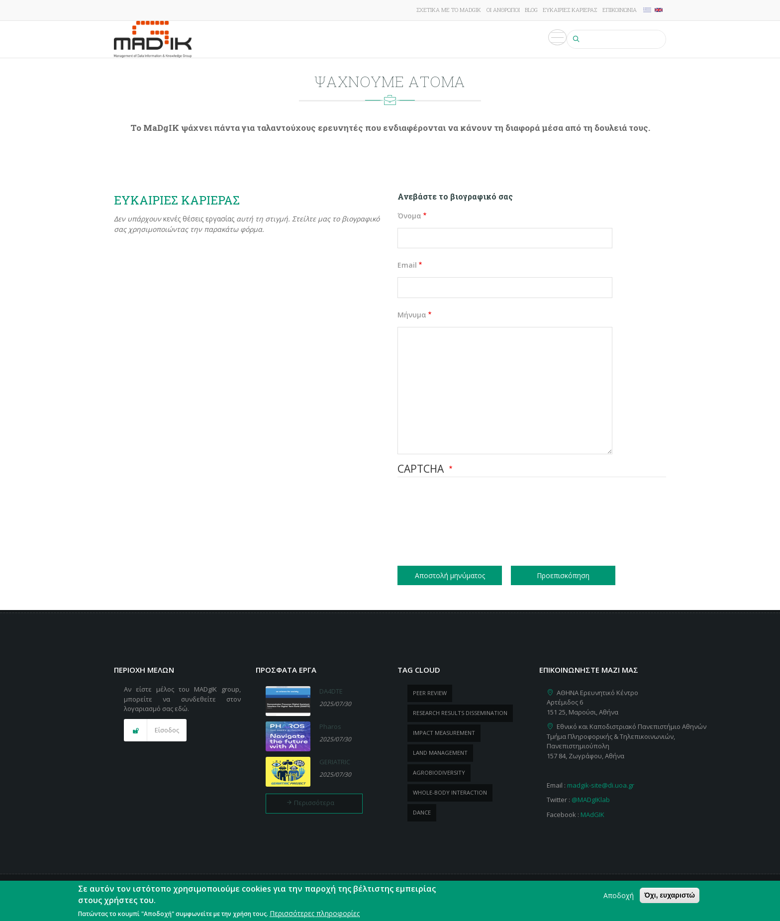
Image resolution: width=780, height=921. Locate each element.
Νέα (455, 39)
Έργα (324, 39)
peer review (430, 693)
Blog (531, 9)
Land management (440, 752)
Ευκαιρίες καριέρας (570, 9)
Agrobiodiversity (439, 772)
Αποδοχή (618, 895)
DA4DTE (331, 691)
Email (407, 265)
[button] (155, 730)
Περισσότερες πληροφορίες (315, 913)
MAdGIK (592, 814)
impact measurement (444, 732)
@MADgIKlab (591, 799)
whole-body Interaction (450, 792)
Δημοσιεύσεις (368, 39)
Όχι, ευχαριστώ (669, 895)
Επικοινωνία (619, 9)
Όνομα (409, 215)
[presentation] (438, 523)
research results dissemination (460, 712)
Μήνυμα (411, 314)
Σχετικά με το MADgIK (448, 9)
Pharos (330, 726)
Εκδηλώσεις (492, 39)
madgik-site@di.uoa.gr (600, 785)
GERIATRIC (334, 761)
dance (422, 812)
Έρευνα (294, 39)
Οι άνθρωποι (503, 9)
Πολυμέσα (542, 39)
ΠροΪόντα (421, 39)
